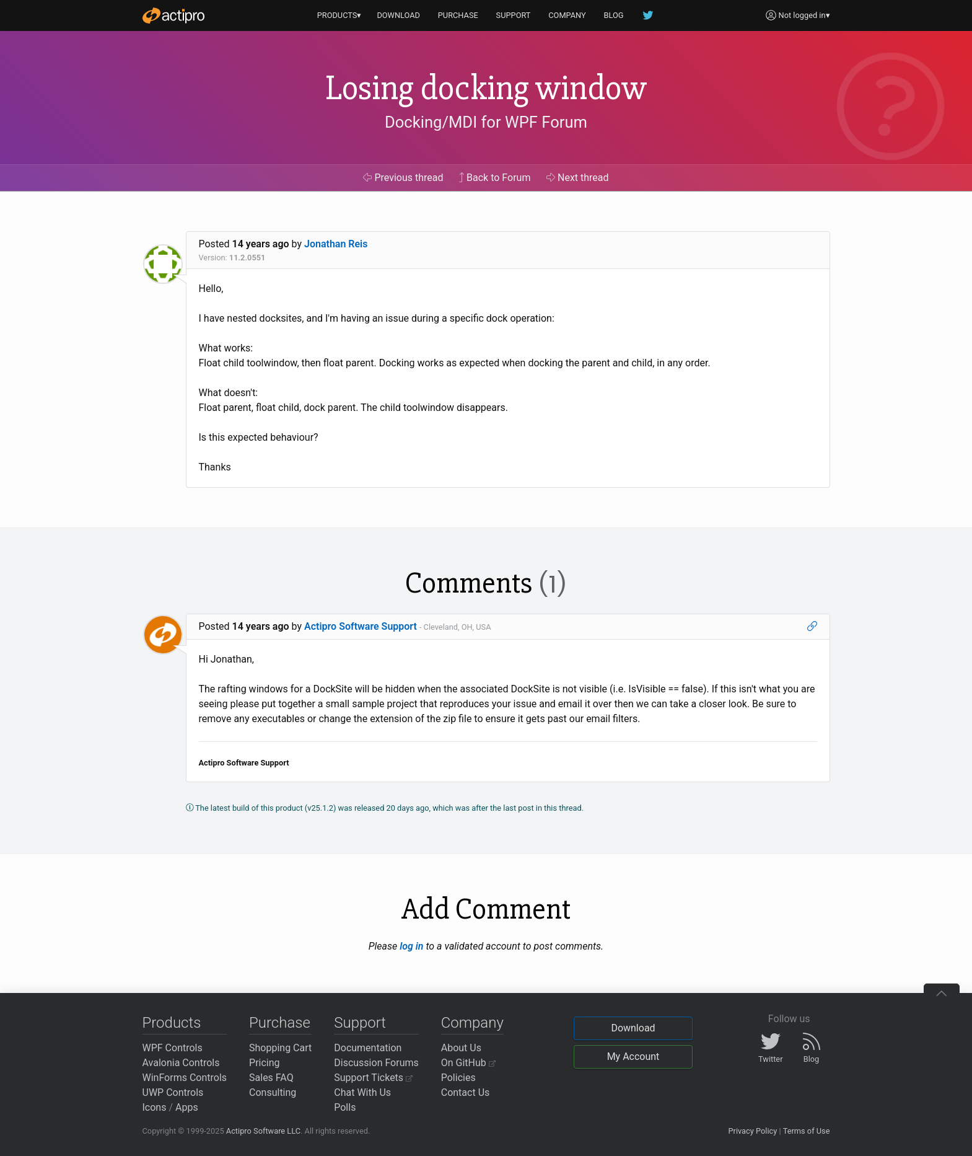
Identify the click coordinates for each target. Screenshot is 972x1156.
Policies (458, 1077)
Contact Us (465, 1092)
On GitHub (468, 1063)
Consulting (272, 1092)
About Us (461, 1048)
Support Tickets (373, 1077)
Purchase (279, 1022)
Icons (154, 1107)
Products (171, 1022)
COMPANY (567, 15)
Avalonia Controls (181, 1063)
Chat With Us (362, 1092)
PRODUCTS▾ (339, 15)
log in (411, 946)
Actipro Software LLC (263, 1131)
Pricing (264, 1063)
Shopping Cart (280, 1048)
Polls (345, 1107)
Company (472, 1022)
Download (633, 1028)
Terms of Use (806, 1131)
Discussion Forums (376, 1063)
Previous (403, 177)
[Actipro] (173, 15)
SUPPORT (513, 15)
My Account (633, 1056)
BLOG (614, 15)
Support (360, 1022)
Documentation (367, 1048)
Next (577, 177)
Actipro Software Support (360, 626)
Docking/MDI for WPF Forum (486, 122)
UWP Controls (173, 1092)
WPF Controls (172, 1048)
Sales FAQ (271, 1077)
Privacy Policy (752, 1131)
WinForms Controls (184, 1077)
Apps (186, 1107)
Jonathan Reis (335, 244)
